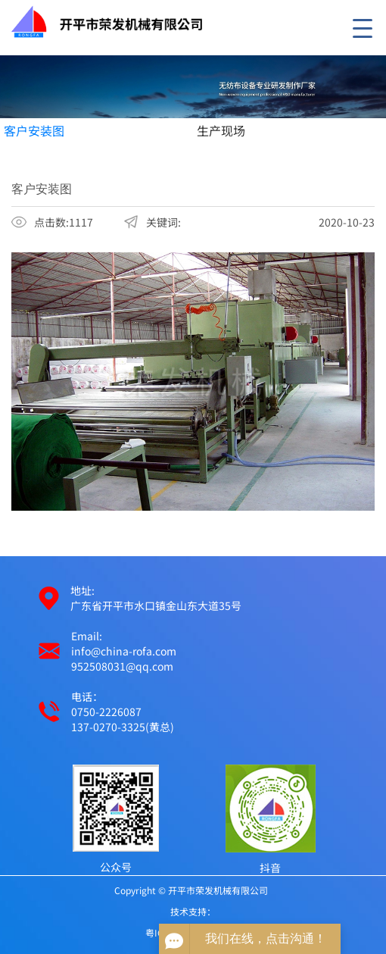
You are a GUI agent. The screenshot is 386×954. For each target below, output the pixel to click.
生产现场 (221, 130)
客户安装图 (34, 130)
